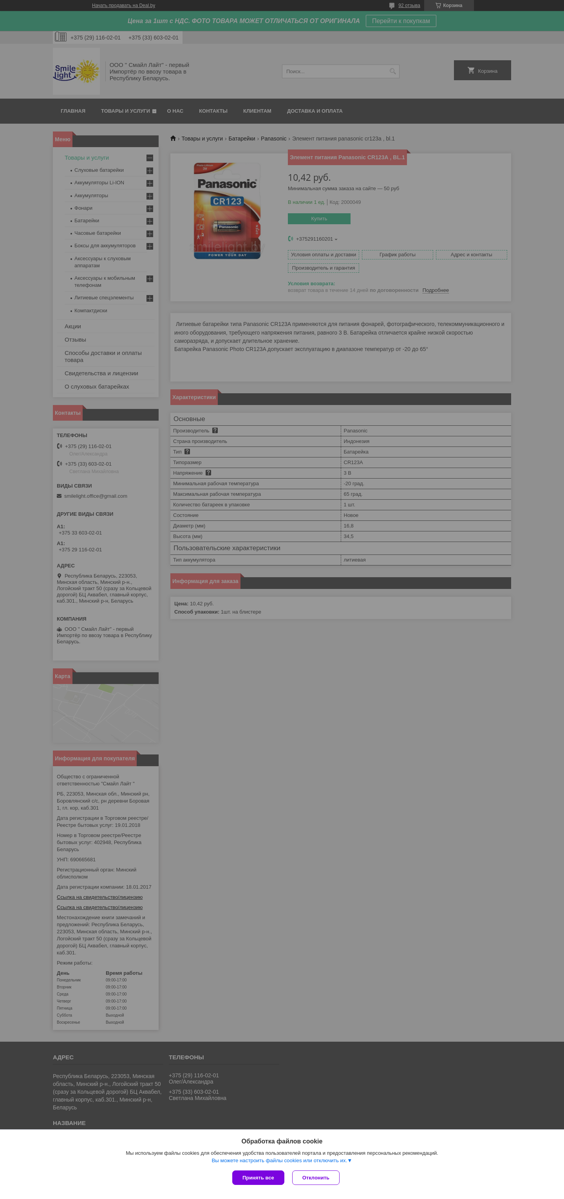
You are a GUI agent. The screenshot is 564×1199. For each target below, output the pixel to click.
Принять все (258, 1178)
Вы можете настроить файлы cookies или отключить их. (279, 1160)
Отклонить (315, 1178)
